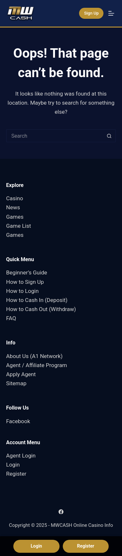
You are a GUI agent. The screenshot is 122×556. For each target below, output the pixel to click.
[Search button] (109, 135)
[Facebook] (61, 511)
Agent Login (21, 455)
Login (13, 464)
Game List (18, 226)
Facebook (18, 421)
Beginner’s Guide (26, 272)
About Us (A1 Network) (34, 356)
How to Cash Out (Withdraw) (41, 309)
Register (16, 473)
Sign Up (91, 13)
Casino (14, 198)
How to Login (22, 291)
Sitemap (16, 383)
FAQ (11, 318)
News (13, 207)
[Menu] (111, 13)
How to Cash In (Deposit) (37, 300)
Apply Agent (21, 374)
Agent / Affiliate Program (36, 365)
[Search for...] (54, 135)
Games (15, 217)
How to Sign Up (25, 282)
